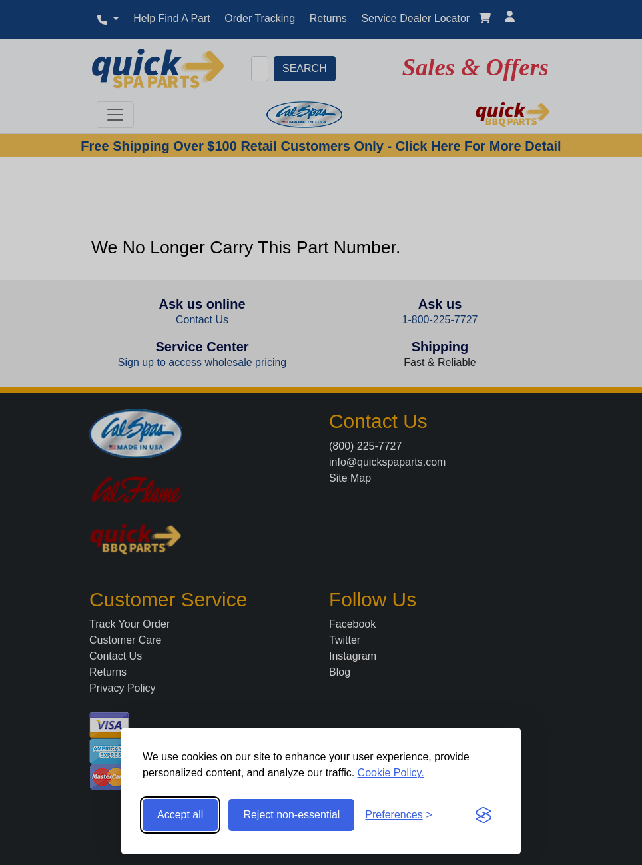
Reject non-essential (291, 814)
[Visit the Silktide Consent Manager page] (483, 815)
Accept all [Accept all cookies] (180, 814)
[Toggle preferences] (398, 815)
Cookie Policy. (391, 772)
